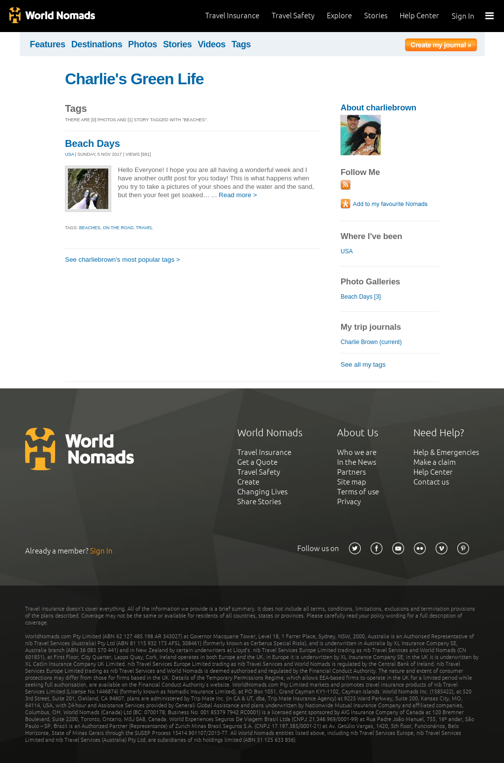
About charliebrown (378, 107)
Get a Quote (257, 462)
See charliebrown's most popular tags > (122, 259)
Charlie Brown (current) (371, 342)
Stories (375, 15)
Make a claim (434, 462)
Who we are (357, 452)
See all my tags (363, 364)
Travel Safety (293, 15)
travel (144, 227)
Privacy (349, 501)
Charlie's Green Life (134, 79)
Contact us (431, 482)
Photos (142, 44)
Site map (351, 482)
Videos (212, 44)
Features (47, 44)
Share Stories (259, 501)
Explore (339, 15)
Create (248, 482)
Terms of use (358, 491)
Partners (351, 472)
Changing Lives (262, 491)
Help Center (419, 15)
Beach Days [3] (360, 296)
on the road (118, 227)
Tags (241, 44)
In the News (356, 462)
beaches (89, 227)
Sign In (463, 16)
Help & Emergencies (446, 452)
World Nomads (51, 16)
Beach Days (92, 143)
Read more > (238, 195)
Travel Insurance (232, 15)
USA (69, 154)
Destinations (97, 44)
